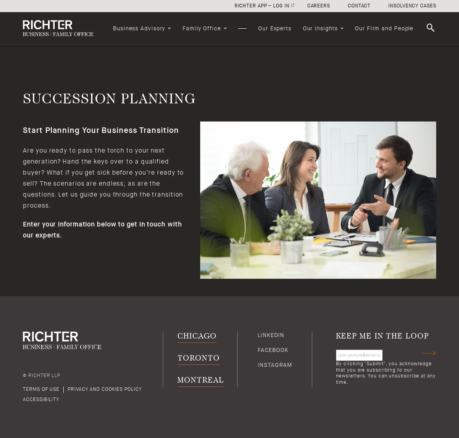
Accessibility (41, 399)
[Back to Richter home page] (62, 28)
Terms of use (41, 389)
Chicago (196, 336)
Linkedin (271, 335)
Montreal (200, 380)
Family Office (201, 28)
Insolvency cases (412, 6)
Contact (359, 6)
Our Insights (320, 28)
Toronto (198, 358)
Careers (318, 6)
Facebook (273, 349)
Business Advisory (139, 28)
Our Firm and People (384, 28)
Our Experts (274, 28)
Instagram (275, 364)
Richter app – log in (261, 6)
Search (432, 28)
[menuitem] (142, 28)
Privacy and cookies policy (105, 389)
